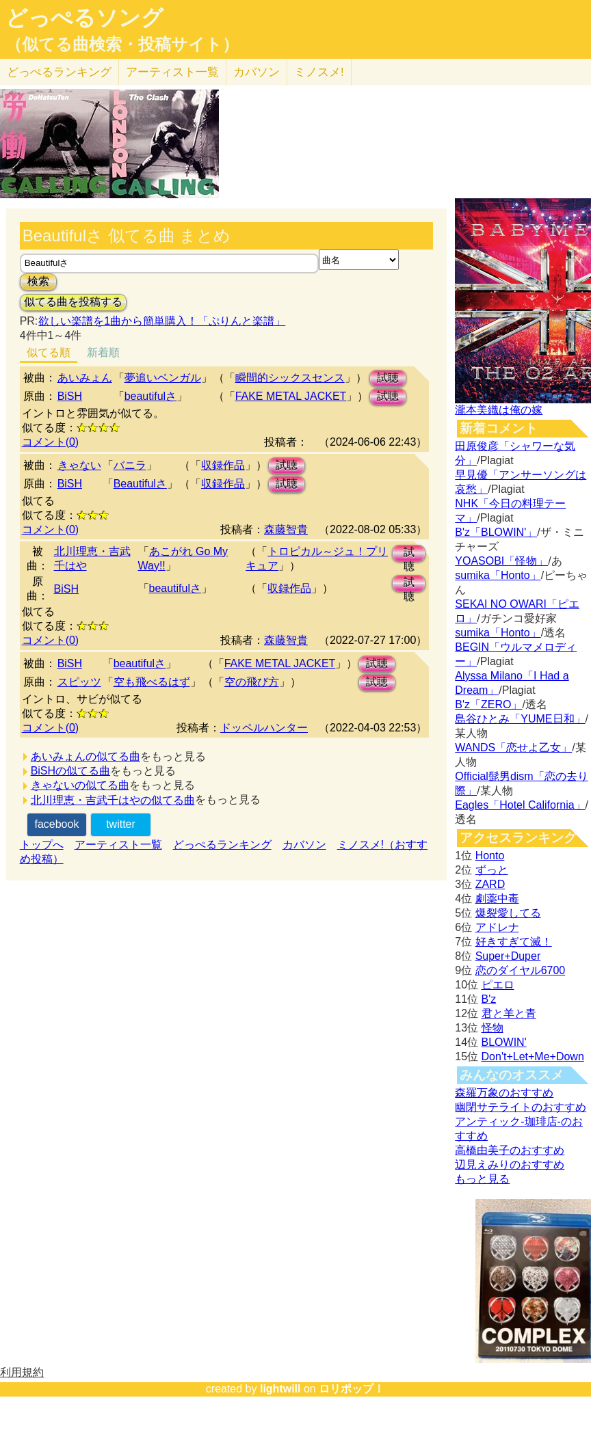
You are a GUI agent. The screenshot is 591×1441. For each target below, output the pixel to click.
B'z (489, 999)
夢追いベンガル (162, 377)
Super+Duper (508, 956)
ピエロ (498, 985)
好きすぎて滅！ (513, 941)
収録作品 (223, 465)
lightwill (280, 1389)
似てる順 (48, 352)
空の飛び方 (251, 682)
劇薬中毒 (497, 898)
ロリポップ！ (351, 1389)
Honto (490, 855)
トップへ (42, 844)
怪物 (492, 1028)
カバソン (256, 72)
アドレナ (497, 927)
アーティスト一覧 (118, 844)
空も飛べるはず (152, 682)
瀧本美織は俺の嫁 (498, 410)
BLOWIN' (504, 1042)
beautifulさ (150, 396)
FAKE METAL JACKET (291, 396)
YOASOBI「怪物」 (501, 561)
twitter (120, 824)
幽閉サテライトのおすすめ (520, 1107)
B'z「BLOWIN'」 (496, 532)
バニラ (130, 465)
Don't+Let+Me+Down (533, 1056)
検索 (38, 281)
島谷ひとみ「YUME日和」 (520, 719)
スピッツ (79, 682)
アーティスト (172, 72)
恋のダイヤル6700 (520, 970)
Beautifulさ (140, 483)
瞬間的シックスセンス (290, 377)
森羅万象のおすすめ (504, 1093)
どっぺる (59, 72)
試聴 (388, 377)
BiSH (69, 396)
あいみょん (84, 377)
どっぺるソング (84, 17)
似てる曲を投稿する (73, 302)
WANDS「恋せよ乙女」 (513, 747)
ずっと (491, 870)
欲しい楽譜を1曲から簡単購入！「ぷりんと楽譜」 (161, 321)
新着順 (103, 352)
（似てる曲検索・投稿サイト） (122, 44)
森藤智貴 (286, 529)
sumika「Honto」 (497, 575)
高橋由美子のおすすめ (509, 1150)
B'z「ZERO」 (488, 704)
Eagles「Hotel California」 (520, 805)
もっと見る (482, 1179)
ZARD (490, 884)
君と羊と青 (509, 1013)
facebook (56, 824)
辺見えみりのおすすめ (509, 1164)
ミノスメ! (319, 72)
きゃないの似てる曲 (80, 785)
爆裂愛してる (508, 913)
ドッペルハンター (264, 727)
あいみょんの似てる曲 (85, 756)
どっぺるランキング (222, 844)
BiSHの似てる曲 (70, 771)
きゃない (79, 465)
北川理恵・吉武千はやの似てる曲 (113, 800)
